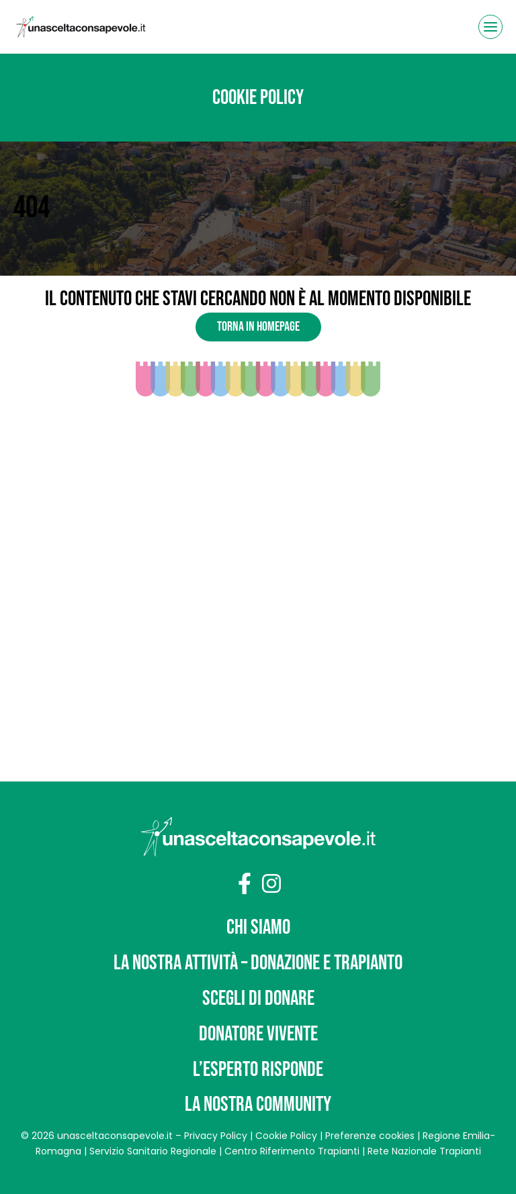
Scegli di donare (258, 998)
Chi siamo (258, 927)
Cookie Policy (286, 1135)
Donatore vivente (258, 1034)
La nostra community (258, 1104)
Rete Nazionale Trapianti (424, 1151)
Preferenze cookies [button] (370, 1135)
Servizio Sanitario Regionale (152, 1151)
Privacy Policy (215, 1135)
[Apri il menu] (490, 27)
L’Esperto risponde (258, 1069)
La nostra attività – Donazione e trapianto (258, 963)
